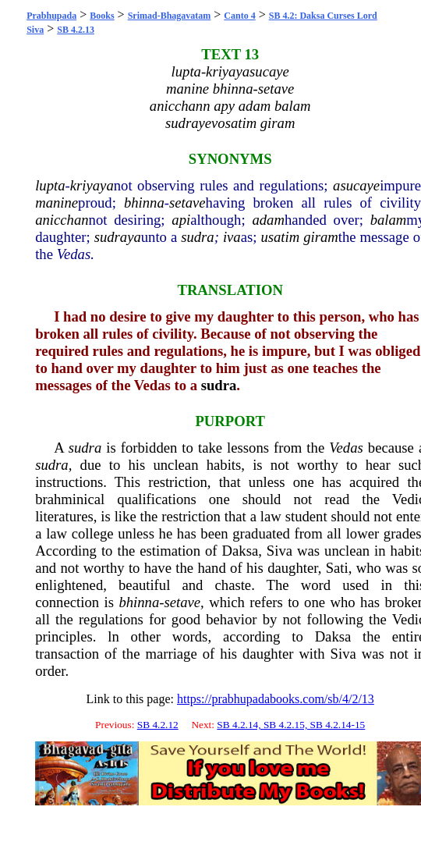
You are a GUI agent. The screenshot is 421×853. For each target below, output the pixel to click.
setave (187, 202)
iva (232, 237)
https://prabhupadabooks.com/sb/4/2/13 (275, 699)
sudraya (117, 237)
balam (388, 219)
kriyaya (92, 185)
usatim (279, 237)
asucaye (356, 185)
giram (320, 237)
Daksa (240, 550)
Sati (337, 568)
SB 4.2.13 (75, 29)
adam (268, 219)
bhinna (144, 202)
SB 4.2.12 (158, 724)
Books (102, 15)
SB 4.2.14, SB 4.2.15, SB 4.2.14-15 (291, 724)
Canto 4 (239, 15)
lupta (50, 185)
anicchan (61, 219)
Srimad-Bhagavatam (169, 15)
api (181, 219)
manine (56, 202)
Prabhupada (51, 15)
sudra (197, 237)
